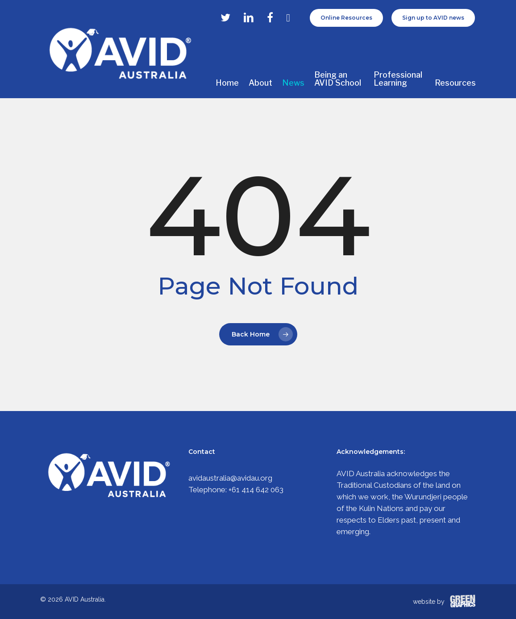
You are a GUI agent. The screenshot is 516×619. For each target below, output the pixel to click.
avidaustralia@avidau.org (230, 478)
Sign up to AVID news (433, 17)
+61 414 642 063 (256, 489)
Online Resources (346, 17)
